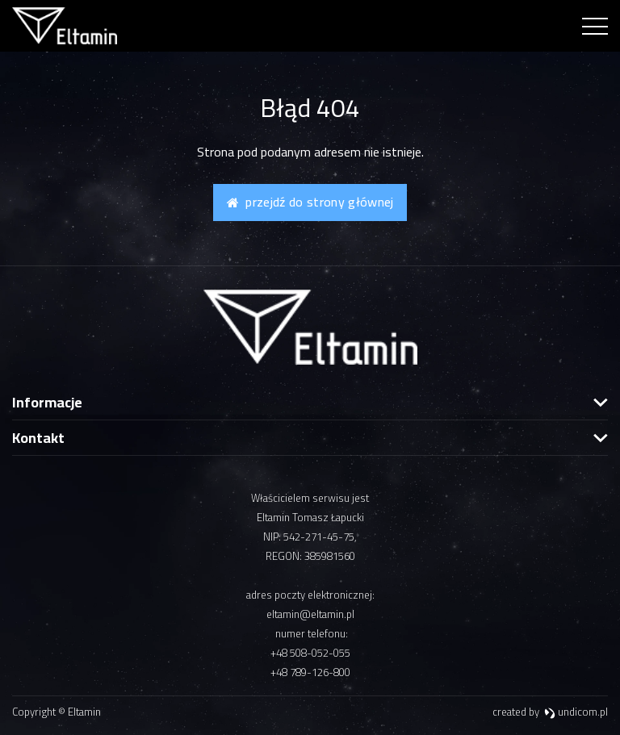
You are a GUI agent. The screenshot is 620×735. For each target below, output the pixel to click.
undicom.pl (576, 711)
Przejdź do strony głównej (310, 202)
